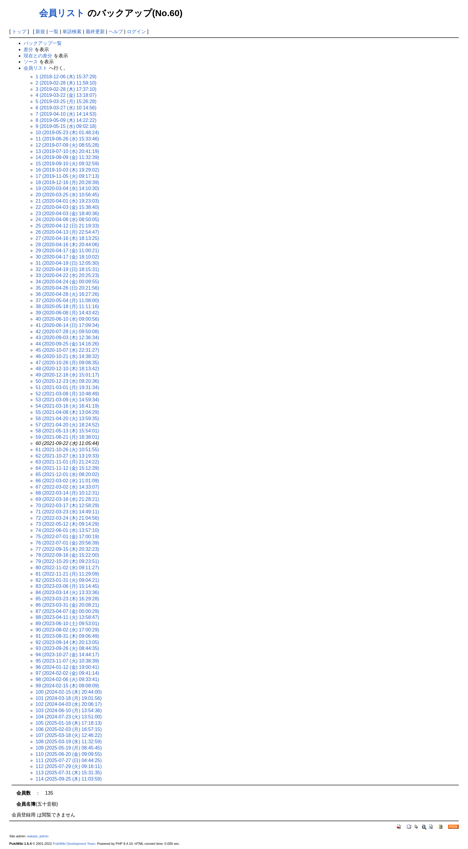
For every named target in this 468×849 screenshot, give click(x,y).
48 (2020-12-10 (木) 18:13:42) (67, 368)
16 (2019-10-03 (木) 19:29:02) (67, 169)
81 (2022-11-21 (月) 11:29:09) (67, 573)
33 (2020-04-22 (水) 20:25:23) (67, 275)
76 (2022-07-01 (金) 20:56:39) (67, 542)
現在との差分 (38, 55)
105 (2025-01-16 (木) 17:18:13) (68, 723)
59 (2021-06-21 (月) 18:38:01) (67, 437)
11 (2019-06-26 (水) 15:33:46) (67, 138)
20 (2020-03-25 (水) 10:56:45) (67, 194)
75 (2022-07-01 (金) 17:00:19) (67, 536)
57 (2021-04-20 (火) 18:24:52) (67, 424)
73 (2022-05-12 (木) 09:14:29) (67, 524)
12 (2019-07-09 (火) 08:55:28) (67, 145)
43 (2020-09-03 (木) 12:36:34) (67, 337)
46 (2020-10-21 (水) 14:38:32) (67, 356)
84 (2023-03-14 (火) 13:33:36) (67, 592)
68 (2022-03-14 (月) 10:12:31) (67, 492)
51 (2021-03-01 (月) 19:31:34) (67, 387)
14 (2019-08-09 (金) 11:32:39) (67, 157)
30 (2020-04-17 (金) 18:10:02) (67, 256)
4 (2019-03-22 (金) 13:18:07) (66, 95)
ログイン (136, 31)
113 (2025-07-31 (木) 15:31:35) (68, 772)
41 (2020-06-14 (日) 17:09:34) (67, 325)
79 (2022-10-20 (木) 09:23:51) (67, 561)
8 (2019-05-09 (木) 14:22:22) (66, 120)
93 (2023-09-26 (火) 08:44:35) (67, 648)
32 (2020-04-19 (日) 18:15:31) (67, 269)
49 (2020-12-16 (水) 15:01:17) (67, 374)
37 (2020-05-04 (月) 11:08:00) (67, 300)
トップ (19, 31)
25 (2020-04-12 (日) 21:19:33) (67, 225)
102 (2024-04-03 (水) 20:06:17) (68, 704)
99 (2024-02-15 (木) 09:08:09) (67, 685)
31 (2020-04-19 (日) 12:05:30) (67, 263)
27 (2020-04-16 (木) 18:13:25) (67, 238)
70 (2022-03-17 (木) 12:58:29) (67, 505)
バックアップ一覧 (43, 43)
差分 (28, 49)
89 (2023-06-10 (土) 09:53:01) (67, 623)
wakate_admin (37, 836)
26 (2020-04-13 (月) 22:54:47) (67, 232)
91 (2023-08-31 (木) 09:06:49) (67, 636)
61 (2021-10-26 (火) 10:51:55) (67, 449)
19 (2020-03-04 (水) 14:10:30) (67, 188)
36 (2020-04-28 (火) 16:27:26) (67, 294)
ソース (31, 61)
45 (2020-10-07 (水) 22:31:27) (67, 350)
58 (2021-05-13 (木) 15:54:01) (67, 430)
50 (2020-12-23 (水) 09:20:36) (67, 381)
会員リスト (62, 13)
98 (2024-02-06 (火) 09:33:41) (67, 679)
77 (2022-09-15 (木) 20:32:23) (67, 549)
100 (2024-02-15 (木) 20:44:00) (68, 692)
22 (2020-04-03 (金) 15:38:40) (67, 207)
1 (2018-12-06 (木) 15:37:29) (66, 76)
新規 (40, 31)
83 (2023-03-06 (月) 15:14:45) (67, 586)
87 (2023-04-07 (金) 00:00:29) (67, 611)
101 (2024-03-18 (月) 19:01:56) (68, 698)
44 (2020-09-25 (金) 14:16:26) (67, 343)
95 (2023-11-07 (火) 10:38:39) (67, 660)
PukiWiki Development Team (74, 843)
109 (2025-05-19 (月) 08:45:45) (68, 747)
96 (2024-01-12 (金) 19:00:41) (67, 667)
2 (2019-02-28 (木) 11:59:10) (66, 82)
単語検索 (71, 31)
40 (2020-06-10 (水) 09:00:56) (67, 319)
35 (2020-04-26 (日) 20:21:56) (67, 287)
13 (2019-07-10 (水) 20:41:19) (67, 151)
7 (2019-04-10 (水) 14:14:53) (66, 114)
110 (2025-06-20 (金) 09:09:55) (68, 754)
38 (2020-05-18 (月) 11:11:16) (67, 306)
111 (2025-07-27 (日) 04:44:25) (68, 760)
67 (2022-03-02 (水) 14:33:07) (67, 486)
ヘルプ (116, 31)
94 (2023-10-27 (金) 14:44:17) (67, 654)
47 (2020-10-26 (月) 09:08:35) (67, 362)
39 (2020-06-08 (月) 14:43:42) (67, 312)
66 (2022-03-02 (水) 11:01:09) (67, 480)
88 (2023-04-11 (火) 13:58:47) (67, 617)
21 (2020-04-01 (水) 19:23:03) (67, 201)
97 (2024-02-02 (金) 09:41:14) (67, 673)
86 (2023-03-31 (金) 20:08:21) (67, 605)
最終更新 (95, 31)
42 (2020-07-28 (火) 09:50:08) (67, 331)
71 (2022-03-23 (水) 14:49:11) (67, 511)
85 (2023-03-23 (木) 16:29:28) (67, 598)
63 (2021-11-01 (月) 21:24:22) (67, 461)
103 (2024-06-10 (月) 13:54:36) (68, 710)
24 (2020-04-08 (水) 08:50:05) (67, 219)
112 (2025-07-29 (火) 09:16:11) (68, 766)
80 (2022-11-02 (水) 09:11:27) (67, 567)
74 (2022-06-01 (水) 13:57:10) (67, 530)
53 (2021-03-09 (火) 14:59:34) (67, 399)
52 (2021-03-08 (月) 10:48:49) (67, 393)
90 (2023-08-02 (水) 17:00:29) (67, 629)
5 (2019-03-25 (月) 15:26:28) (66, 101)
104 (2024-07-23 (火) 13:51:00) (68, 716)
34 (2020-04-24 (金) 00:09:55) (67, 281)
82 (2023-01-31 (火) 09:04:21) (67, 580)
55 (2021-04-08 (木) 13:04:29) (67, 412)
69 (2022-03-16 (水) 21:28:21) (67, 499)
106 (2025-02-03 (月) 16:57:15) (68, 729)
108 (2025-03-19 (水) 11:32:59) (68, 741)
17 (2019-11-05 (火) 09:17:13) (67, 176)
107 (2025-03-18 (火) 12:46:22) (68, 735)
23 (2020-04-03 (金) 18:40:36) (67, 213)
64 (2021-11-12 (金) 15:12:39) (67, 468)
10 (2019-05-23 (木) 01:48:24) (67, 132)
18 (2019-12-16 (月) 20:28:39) (67, 182)
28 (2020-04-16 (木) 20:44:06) (67, 244)
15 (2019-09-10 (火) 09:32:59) (67, 163)
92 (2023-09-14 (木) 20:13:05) (67, 642)
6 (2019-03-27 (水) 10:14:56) (66, 107)
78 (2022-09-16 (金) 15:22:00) (67, 555)
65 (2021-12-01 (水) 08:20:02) (67, 474)
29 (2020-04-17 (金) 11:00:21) (67, 250)
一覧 (54, 31)
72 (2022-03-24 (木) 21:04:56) (67, 518)
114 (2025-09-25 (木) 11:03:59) (68, 778)
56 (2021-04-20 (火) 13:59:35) (67, 418)
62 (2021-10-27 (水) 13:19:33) (67, 455)
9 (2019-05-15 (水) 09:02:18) (66, 126)
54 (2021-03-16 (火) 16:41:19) (67, 406)
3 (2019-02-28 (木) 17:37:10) (66, 89)
